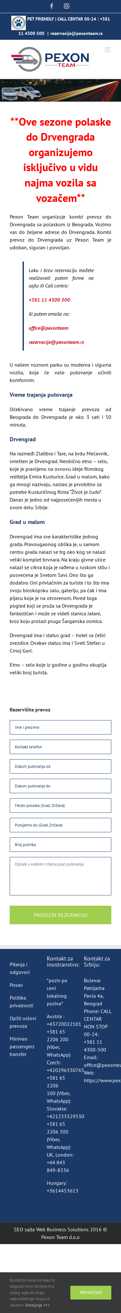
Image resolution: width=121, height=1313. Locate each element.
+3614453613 (62, 1190)
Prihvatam (91, 1292)
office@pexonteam (48, 328)
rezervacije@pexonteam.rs (76, 33)
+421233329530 (65, 1116)
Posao (16, 985)
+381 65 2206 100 (56, 1085)
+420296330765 (65, 1070)
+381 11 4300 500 (49, 299)
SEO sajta (24, 1229)
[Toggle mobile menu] (108, 49)
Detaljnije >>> (37, 1305)
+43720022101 (64, 1024)
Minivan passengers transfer (22, 1046)
